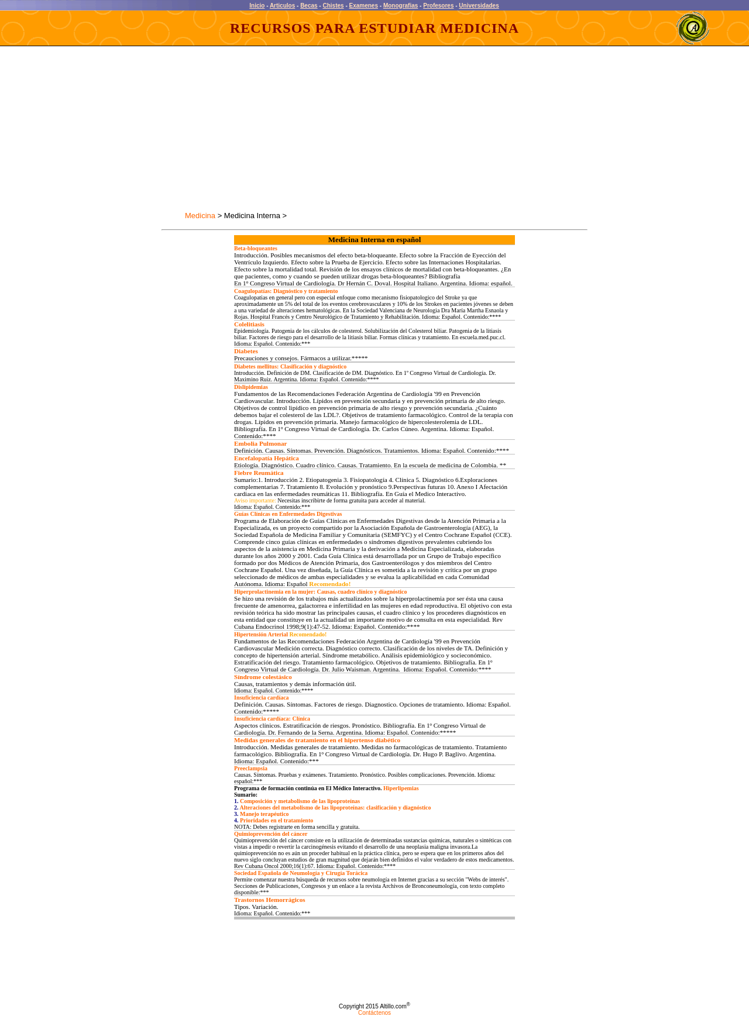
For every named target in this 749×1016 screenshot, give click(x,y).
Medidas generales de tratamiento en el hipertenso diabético (317, 739)
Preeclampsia (250, 768)
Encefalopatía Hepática (266, 457)
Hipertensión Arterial (261, 634)
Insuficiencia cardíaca (261, 697)
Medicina (200, 215)
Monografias (400, 5)
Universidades (479, 5)
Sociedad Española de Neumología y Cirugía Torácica (300, 873)
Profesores (438, 5)
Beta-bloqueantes (255, 248)
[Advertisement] (265, 129)
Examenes (363, 5)
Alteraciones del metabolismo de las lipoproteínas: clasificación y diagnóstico (335, 807)
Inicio (256, 5)
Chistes (332, 5)
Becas (308, 5)
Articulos (282, 5)
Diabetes (246, 350)
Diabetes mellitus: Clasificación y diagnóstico (290, 366)
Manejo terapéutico (264, 814)
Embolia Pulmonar (260, 443)
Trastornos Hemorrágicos (269, 899)
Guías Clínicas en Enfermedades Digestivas (288, 514)
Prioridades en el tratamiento (276, 820)
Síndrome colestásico (263, 676)
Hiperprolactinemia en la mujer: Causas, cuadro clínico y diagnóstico (320, 591)
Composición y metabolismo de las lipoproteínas (300, 801)
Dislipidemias (251, 387)
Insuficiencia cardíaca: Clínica (272, 718)
